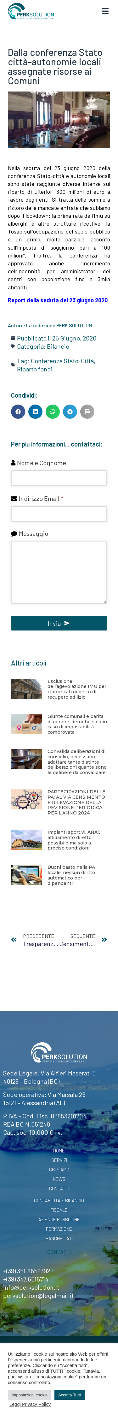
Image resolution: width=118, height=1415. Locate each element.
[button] (18, 412)
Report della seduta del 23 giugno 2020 (58, 300)
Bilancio (58, 346)
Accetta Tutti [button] (69, 1395)
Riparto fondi (35, 369)
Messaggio (33, 533)
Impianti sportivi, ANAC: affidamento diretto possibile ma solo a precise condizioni (75, 840)
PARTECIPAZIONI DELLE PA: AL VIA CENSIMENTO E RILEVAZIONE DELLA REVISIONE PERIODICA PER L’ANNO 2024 (76, 802)
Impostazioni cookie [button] (30, 1395)
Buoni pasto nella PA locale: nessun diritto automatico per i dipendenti (71, 875)
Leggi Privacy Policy (30, 1404)
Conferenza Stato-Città (62, 360)
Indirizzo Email (41, 498)
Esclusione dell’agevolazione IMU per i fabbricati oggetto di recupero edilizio (77, 689)
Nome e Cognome (41, 462)
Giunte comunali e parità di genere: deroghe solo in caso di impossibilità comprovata (77, 724)
